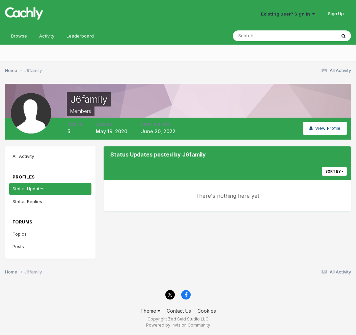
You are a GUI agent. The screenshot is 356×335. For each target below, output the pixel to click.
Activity (46, 36)
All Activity (23, 156)
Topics (19, 234)
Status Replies (27, 201)
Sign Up (336, 13)
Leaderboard (80, 36)
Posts (18, 246)
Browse (19, 36)
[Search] (262, 35)
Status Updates (28, 188)
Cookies (206, 311)
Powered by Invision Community (178, 325)
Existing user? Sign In (288, 14)
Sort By (334, 171)
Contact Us (179, 311)
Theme (150, 311)
